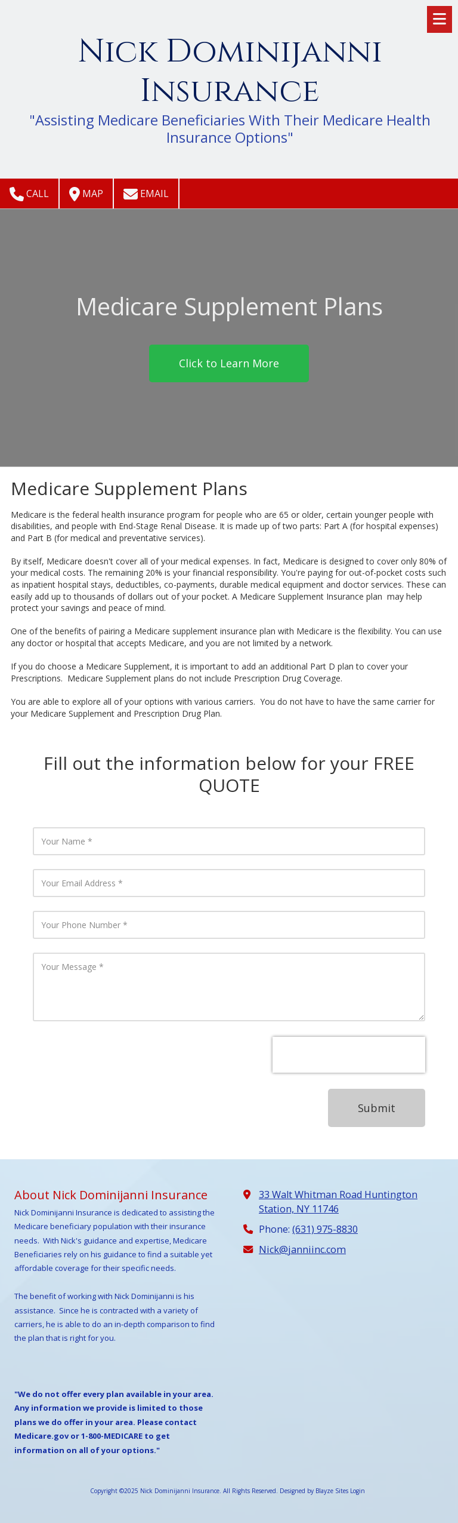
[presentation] (349, 1055)
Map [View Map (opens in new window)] (86, 194)
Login (357, 1491)
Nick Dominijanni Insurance (230, 71)
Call (29, 194)
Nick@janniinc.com (302, 1249)
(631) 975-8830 (325, 1229)
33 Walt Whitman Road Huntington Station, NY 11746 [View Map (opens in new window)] (338, 1201)
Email (146, 194)
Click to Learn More (229, 363)
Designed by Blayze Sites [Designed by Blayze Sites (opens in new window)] (314, 1491)
